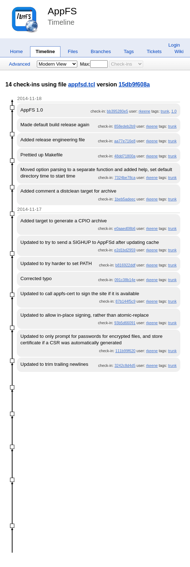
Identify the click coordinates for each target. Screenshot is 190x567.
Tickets (154, 51)
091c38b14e (125, 280)
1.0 (174, 111)
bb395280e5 (117, 111)
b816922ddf (125, 265)
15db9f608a (134, 84)
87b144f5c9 (126, 301)
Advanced (19, 64)
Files (73, 51)
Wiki (179, 51)
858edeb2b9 (124, 126)
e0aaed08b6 (124, 228)
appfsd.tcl (81, 84)
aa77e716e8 (124, 141)
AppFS (62, 11)
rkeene (144, 111)
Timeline (45, 51)
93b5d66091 (124, 323)
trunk (165, 111)
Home (16, 51)
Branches (101, 51)
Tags (129, 51)
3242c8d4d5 (125, 365)
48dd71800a (124, 156)
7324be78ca (125, 177)
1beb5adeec (125, 199)
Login (174, 45)
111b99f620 (125, 351)
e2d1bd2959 (124, 250)
